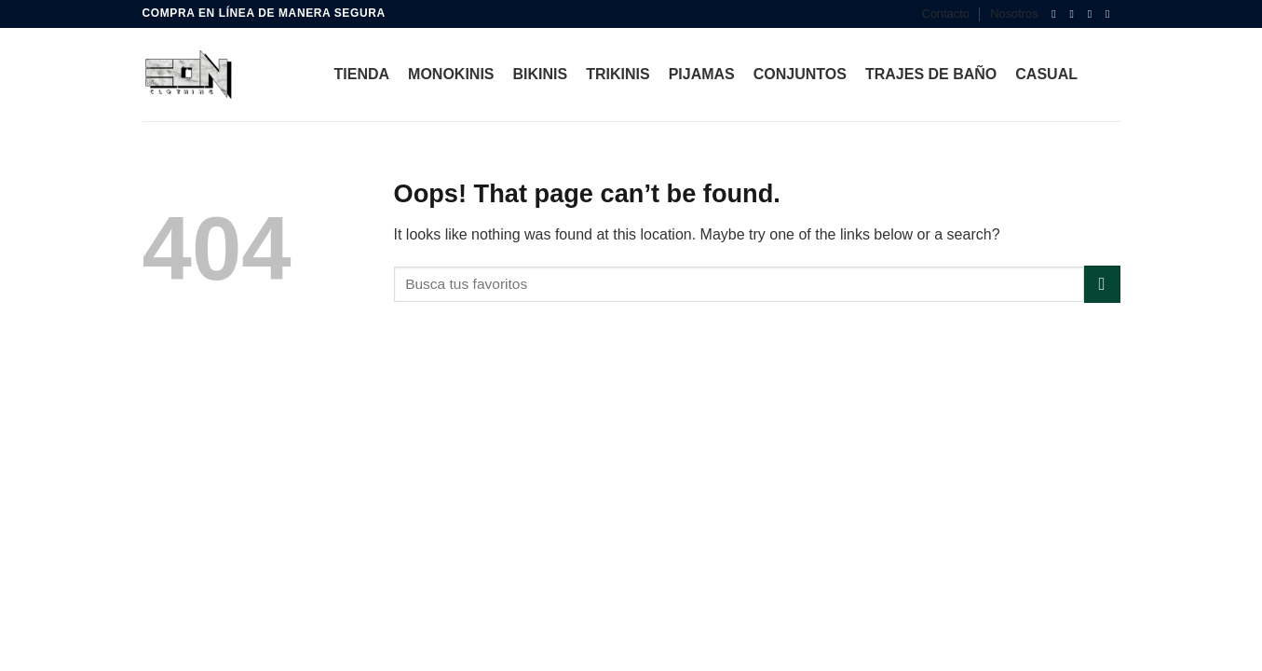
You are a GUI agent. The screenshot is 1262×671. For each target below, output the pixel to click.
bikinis (540, 74)
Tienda (362, 74)
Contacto (946, 14)
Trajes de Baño (931, 74)
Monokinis (451, 74)
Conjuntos (800, 74)
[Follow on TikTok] (1093, 14)
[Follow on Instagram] (1075, 14)
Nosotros (1014, 14)
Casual (1046, 74)
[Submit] (1102, 284)
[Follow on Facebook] (1057, 14)
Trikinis (617, 74)
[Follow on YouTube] (1111, 14)
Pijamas (702, 74)
